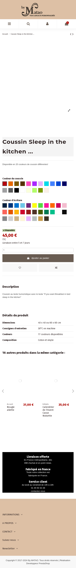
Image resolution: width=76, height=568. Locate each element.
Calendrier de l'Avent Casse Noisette (48, 411)
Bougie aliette (11, 408)
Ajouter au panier (38, 258)
